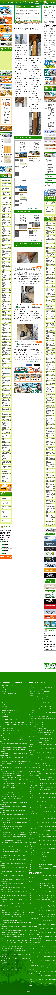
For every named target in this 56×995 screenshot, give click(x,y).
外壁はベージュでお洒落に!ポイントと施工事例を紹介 (50, 488)
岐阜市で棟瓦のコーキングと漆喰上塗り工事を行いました (49, 56)
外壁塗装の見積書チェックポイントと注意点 (50, 254)
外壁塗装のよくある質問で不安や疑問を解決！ (50, 228)
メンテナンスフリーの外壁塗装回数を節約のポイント (50, 294)
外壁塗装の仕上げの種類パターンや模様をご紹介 (50, 506)
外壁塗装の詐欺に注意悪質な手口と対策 (50, 263)
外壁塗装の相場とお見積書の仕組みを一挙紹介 (41, 706)
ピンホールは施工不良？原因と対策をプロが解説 (6, 282)
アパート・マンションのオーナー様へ (50, 208)
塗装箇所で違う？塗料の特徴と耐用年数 (50, 312)
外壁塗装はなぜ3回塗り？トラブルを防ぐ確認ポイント (14, 832)
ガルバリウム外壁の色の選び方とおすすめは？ (12, 796)
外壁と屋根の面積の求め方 (6, 467)
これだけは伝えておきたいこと (9, 693)
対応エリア (4, 706)
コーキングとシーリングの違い (6, 458)
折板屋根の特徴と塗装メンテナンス (6, 374)
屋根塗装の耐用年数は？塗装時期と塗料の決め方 (50, 462)
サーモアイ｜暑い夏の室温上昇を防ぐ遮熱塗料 (41, 883)
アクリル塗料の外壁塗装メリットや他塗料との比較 (6, 246)
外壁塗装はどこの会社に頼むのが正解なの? (12, 850)
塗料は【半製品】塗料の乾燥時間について (6, 454)
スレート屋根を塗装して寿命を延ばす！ (39, 856)
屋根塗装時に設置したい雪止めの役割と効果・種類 (6, 339)
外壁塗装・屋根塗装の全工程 (37, 693)
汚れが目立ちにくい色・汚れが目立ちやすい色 (51, 112)
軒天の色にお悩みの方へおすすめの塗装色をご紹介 (6, 321)
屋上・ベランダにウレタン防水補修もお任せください (6, 436)
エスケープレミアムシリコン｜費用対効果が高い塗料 (42, 895)
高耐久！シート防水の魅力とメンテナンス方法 (6, 440)
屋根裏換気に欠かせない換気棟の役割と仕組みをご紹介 (14, 910)
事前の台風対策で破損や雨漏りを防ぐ (50, 444)
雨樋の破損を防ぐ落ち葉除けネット (6, 343)
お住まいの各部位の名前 (6, 228)
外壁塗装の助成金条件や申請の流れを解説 (50, 232)
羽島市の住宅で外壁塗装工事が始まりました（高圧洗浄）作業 (49, 12)
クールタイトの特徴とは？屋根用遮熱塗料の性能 (50, 515)
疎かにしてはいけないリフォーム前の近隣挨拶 (50, 272)
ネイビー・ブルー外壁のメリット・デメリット (50, 470)
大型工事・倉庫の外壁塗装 (36, 858)
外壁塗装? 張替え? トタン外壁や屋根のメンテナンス (42, 763)
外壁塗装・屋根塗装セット (6, 63)
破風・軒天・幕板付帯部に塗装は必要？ (6, 308)
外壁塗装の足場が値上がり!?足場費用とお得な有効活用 (43, 866)
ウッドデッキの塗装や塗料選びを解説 (6, 401)
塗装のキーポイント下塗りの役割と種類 (50, 316)
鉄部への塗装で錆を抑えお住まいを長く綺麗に (6, 387)
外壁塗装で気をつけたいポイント (6, 299)
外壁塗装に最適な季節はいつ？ (6, 242)
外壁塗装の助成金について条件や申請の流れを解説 (42, 752)
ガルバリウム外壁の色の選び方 (50, 303)
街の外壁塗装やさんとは (7, 685)
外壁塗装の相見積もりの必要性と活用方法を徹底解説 (14, 834)
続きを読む (36, 283)
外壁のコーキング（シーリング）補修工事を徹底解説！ (43, 758)
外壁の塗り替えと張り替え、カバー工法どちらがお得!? (14, 783)
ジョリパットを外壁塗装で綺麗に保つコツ (50, 400)
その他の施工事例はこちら (34, 208)
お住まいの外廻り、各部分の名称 (9, 785)
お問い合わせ (5, 516)
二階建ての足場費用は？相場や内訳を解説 (50, 351)
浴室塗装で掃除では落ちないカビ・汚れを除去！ (41, 834)
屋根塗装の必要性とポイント (37, 726)
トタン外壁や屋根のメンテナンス (6, 370)
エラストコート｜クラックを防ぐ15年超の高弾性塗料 (42, 905)
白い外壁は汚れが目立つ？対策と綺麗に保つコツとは (50, 484)
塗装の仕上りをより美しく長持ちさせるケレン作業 (6, 286)
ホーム (3, 2)
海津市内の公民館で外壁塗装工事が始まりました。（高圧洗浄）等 (49, 31)
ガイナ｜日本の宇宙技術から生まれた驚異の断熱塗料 (42, 914)
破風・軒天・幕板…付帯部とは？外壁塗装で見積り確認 (43, 787)
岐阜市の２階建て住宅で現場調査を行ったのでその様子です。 (49, 45)
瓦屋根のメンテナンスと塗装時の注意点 (6, 379)
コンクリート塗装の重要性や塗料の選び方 (6, 414)
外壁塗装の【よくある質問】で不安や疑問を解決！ (13, 722)
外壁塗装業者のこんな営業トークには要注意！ (50, 356)
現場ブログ (22, 23)
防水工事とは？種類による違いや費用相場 (6, 427)
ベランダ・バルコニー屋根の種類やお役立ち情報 (6, 423)
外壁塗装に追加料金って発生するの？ (50, 241)
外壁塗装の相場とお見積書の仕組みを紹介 (50, 250)
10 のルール (4, 697)
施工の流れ (31, 2)
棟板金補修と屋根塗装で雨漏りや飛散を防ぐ (6, 418)
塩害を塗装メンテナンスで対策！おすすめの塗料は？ (14, 912)
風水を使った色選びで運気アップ (51, 106)
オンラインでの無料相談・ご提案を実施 (50, 223)
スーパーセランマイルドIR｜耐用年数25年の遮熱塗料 (42, 885)
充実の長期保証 (5, 701)
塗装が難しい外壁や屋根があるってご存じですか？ (50, 365)
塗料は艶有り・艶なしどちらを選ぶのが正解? (50, 378)
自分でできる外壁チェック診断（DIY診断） (12, 777)
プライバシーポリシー (6, 511)
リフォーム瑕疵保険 (6, 695)
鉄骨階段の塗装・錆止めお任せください (6, 392)
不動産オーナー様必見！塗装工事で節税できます (50, 338)
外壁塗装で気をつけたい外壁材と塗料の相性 (6, 476)
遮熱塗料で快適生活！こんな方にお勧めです (40, 899)
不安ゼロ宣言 (5, 702)
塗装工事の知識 (6, 180)
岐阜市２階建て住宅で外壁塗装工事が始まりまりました (49, 22)
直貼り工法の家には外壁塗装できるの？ (50, 373)
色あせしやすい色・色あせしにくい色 (51, 118)
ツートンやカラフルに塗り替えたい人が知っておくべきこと (51, 125)
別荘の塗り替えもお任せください (50, 212)
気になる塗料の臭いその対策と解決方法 (50, 276)
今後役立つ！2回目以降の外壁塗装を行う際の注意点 (42, 738)
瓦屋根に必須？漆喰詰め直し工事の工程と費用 (41, 777)
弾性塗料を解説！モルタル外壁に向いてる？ (50, 501)
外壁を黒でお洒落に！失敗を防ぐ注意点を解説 (50, 479)
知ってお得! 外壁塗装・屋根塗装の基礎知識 (12, 771)
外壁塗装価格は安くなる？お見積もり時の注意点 (6, 211)
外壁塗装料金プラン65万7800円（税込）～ (40, 695)
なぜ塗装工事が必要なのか (6, 184)
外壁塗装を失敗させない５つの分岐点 (50, 237)
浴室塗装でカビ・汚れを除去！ (6, 405)
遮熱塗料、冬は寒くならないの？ (38, 944)
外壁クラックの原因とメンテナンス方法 (6, 273)
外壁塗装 (6, 54)
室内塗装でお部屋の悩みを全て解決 (38, 742)
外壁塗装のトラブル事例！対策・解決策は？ (50, 457)
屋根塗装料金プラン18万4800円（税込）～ (40, 697)
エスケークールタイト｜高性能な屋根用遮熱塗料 (41, 897)
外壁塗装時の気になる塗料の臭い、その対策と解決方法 (14, 761)
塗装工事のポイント (6, 189)
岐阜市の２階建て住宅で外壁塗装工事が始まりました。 (49, 37)
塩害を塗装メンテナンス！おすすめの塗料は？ (6, 449)
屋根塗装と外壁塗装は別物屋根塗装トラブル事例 (6, 295)
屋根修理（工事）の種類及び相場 (6, 215)
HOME (16, 23)
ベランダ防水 (6, 67)
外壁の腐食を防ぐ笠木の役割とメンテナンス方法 (6, 330)
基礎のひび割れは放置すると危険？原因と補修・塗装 (14, 930)
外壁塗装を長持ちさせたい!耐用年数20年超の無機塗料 (50, 329)
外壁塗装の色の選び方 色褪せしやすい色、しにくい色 (14, 728)
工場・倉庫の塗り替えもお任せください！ (50, 203)
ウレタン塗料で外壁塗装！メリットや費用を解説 (6, 251)
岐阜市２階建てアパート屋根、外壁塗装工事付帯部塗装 (49, 51)
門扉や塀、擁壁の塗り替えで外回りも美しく (40, 740)
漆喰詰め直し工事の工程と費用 (50, 395)
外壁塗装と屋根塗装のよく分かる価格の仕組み (41, 687)
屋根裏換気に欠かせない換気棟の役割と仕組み (6, 445)
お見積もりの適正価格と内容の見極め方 (50, 259)
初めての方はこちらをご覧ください (38, 685)
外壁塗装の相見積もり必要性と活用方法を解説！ (50, 245)
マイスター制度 (5, 699)
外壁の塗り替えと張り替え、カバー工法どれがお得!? (50, 285)
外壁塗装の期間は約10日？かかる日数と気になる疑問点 (14, 747)
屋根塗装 (6, 58)
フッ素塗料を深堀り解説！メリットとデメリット (50, 497)
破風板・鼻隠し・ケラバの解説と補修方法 (6, 312)
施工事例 (10, 2)
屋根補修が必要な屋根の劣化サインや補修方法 (6, 348)
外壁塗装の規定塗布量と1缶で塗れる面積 (50, 409)
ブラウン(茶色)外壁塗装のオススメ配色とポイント (50, 493)
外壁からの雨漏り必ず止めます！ (38, 722)
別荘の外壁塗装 (34, 862)
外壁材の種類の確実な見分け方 (50, 289)
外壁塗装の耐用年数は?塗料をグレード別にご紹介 (6, 233)
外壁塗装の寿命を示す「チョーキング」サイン (6, 268)
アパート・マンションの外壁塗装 (38, 860)
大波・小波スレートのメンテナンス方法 (6, 480)
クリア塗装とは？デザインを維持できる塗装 (6, 259)
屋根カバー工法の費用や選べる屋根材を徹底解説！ (42, 732)
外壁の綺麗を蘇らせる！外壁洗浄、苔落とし (50, 413)
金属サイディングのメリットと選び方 (6, 365)
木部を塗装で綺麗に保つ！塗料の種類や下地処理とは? (50, 426)
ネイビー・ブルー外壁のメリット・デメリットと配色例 (14, 940)
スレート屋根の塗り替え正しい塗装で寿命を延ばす (6, 352)
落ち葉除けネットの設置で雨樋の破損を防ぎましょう (42, 815)
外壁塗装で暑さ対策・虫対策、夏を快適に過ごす (41, 864)
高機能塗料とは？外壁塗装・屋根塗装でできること (6, 290)
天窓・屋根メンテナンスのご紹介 (6, 326)
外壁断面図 (5, 471)
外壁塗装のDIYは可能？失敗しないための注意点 (50, 360)
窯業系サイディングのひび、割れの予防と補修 (50, 369)
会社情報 (4, 704)
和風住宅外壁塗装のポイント (50, 391)
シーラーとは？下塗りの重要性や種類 (50, 325)
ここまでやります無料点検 (36, 689)
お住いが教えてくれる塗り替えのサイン (6, 193)
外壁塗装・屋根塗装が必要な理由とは (10, 773)
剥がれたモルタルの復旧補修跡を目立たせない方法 (6, 277)
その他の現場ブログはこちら (34, 361)
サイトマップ (5, 520)
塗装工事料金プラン (38, 2)
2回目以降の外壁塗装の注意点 (50, 307)
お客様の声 (17, 2)
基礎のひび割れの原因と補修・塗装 (50, 453)
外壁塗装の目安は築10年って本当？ (6, 197)
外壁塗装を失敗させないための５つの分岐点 (12, 737)
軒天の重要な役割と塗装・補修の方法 (6, 317)
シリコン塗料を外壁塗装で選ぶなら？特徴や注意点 (6, 255)
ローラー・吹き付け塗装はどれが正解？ (50, 404)
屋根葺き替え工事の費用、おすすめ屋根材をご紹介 (42, 730)
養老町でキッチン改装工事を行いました (49, 27)
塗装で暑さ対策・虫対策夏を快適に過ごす (6, 264)
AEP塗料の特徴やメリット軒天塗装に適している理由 (50, 523)
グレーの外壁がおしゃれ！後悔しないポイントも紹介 (50, 475)
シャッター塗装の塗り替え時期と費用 (6, 409)
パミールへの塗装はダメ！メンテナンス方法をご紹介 (50, 431)
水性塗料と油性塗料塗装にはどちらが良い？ (50, 382)
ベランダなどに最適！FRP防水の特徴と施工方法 (6, 431)
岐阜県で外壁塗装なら (6, 507)
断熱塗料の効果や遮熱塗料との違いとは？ (50, 435)
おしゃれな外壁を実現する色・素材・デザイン (50, 466)
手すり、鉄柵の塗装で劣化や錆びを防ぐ (6, 396)
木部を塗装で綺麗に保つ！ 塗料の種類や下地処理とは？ (14, 914)
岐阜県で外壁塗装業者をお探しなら (10, 710)
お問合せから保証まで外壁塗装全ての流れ (40, 691)
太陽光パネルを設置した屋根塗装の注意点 (50, 422)
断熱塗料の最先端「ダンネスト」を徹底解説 (50, 440)
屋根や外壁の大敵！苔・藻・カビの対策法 (50, 418)
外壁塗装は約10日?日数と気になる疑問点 (50, 268)
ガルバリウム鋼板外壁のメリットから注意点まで (50, 298)
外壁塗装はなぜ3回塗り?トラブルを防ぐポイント (6, 304)
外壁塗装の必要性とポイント (37, 724)
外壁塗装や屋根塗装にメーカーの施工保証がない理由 (50, 334)
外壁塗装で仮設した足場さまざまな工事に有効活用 (50, 343)
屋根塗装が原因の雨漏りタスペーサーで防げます (6, 356)
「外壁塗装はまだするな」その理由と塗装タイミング (6, 207)
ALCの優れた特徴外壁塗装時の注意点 (6, 462)
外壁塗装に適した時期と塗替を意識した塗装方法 (6, 237)
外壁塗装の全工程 (6, 202)
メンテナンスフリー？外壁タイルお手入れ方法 (50, 387)
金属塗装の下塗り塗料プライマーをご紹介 (50, 320)
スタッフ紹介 (5, 503)
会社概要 (52, 2)
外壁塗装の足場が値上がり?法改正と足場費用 (50, 347)
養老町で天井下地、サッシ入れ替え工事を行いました (49, 17)
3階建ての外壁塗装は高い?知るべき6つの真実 (50, 281)
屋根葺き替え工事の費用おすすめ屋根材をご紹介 (6, 220)
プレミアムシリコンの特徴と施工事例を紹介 (50, 510)
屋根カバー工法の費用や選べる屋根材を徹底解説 (6, 224)
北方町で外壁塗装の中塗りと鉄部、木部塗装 (49, 41)
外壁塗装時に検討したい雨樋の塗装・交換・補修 (6, 334)
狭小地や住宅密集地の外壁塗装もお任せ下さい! (6, 361)
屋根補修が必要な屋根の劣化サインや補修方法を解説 (42, 817)
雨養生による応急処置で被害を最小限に (50, 448)
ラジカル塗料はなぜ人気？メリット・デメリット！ (50, 519)
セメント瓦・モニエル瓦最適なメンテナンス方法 (6, 383)
